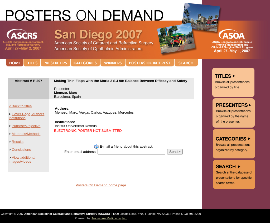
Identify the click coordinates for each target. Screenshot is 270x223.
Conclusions (21, 150)
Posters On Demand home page (101, 185)
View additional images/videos (22, 159)
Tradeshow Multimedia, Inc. (109, 218)
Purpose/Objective (26, 126)
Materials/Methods (26, 134)
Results (17, 142)
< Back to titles (20, 106)
